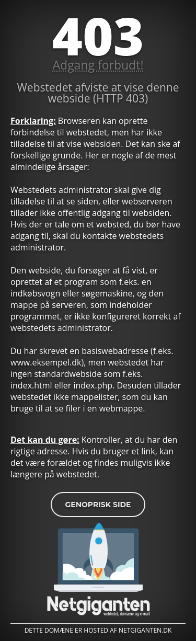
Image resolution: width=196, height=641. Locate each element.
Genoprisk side (98, 504)
